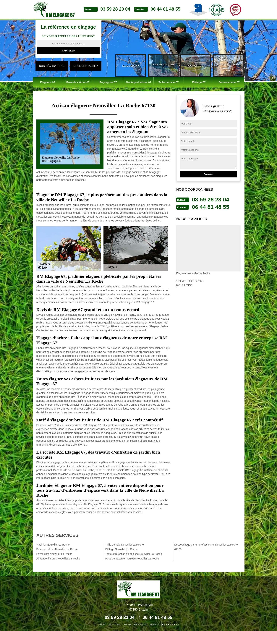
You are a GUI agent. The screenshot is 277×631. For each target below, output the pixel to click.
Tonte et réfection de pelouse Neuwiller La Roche (133, 553)
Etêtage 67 (199, 82)
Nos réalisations (51, 65)
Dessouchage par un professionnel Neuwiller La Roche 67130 (206, 547)
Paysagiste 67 (108, 82)
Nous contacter (86, 65)
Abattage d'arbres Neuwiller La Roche (58, 558)
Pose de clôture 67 (78, 82)
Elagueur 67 (47, 82)
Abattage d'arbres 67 (138, 82)
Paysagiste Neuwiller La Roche (54, 553)
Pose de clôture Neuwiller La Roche (57, 549)
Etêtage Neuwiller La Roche (121, 549)
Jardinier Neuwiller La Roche (53, 544)
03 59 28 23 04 (115, 9)
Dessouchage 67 (229, 82)
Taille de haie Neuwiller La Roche (124, 544)
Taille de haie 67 (168, 82)
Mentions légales (164, 624)
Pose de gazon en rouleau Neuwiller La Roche (132, 558)
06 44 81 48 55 (165, 9)
